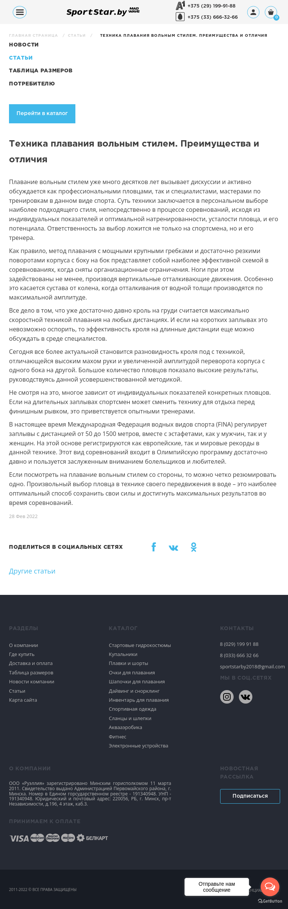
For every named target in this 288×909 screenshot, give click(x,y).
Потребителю (32, 84)
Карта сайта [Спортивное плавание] (23, 699)
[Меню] (20, 12)
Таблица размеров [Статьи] (41, 71)
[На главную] (103, 16)
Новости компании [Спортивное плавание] (31, 681)
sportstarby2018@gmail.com (249, 666)
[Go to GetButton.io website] (270, 901)
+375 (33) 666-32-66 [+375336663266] (213, 17)
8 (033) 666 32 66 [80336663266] (239, 655)
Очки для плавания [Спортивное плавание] (132, 672)
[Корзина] (271, 12)
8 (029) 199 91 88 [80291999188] (239, 644)
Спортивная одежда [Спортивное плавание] (132, 708)
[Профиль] (253, 12)
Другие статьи (32, 570)
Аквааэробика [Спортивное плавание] (125, 727)
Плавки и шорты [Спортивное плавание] (128, 663)
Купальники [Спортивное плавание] (123, 654)
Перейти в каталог (42, 113)
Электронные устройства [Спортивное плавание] (138, 745)
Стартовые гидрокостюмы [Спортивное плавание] (140, 645)
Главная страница (34, 35)
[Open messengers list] (270, 887)
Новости (24, 45)
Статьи (77, 35)
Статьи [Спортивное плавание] (17, 690)
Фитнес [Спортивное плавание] (117, 736)
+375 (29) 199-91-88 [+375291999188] (212, 6)
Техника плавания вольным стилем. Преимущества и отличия (183, 35)
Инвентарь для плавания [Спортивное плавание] (139, 699)
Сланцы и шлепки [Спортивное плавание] (130, 718)
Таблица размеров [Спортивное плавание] (31, 672)
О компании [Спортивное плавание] (23, 645)
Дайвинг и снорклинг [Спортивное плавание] (134, 690)
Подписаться (250, 796)
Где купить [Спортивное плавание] (21, 654)
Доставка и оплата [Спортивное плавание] (31, 663)
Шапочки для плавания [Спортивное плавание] (137, 681)
